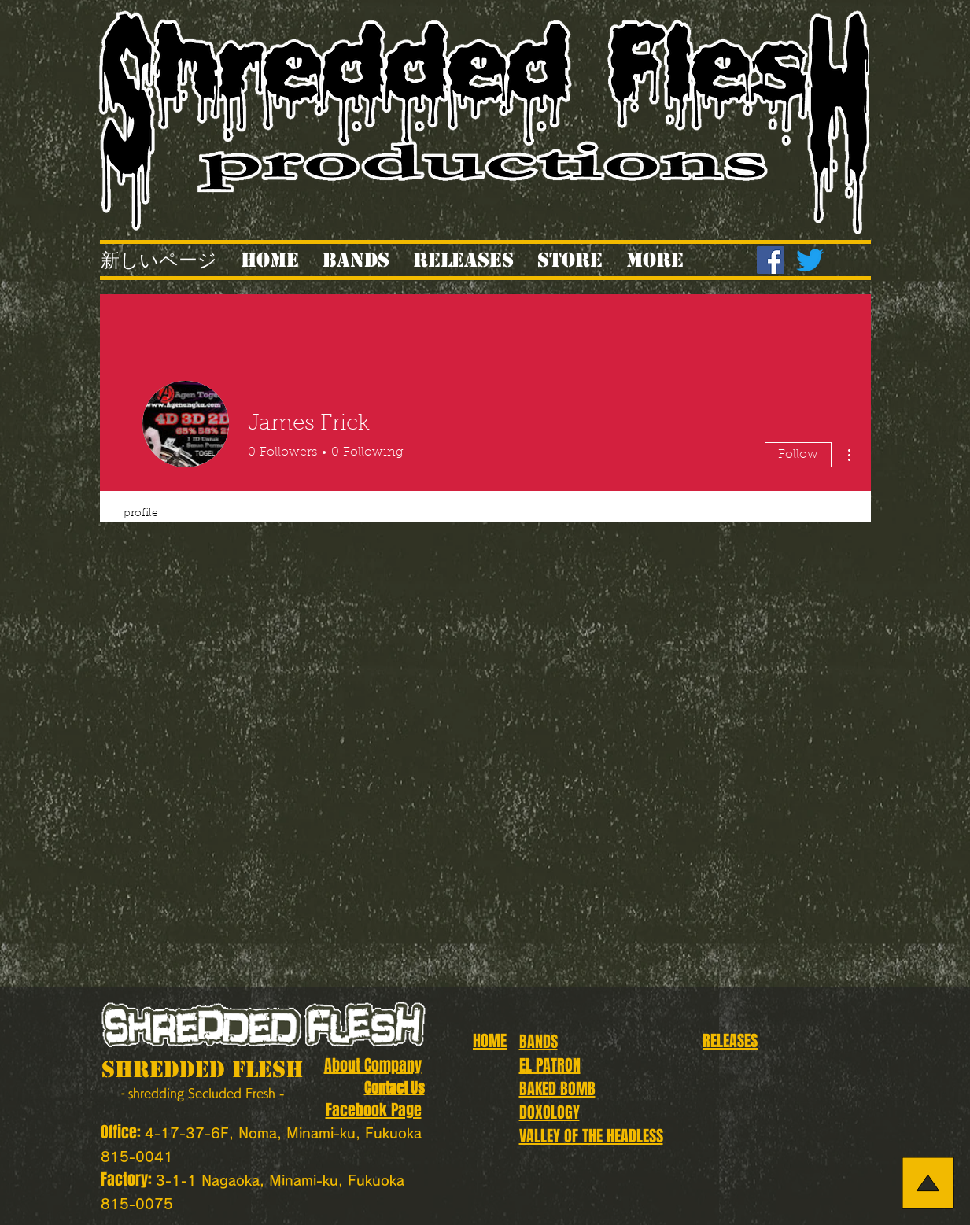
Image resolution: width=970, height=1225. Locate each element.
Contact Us (394, 1088)
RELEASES (730, 1041)
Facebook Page (374, 1110)
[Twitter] (810, 260)
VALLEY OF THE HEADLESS (591, 1136)
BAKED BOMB (557, 1089)
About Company (373, 1065)
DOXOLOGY (549, 1112)
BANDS (538, 1041)
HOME (490, 1041)
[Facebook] (770, 260)
